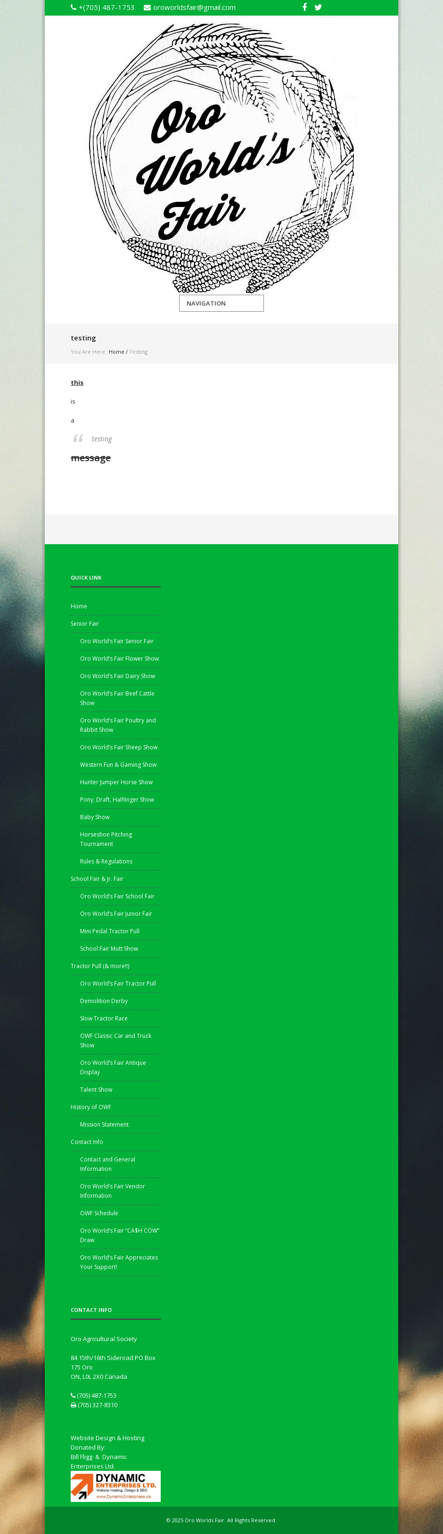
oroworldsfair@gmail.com (194, 7)
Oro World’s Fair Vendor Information (112, 1191)
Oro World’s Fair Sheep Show (118, 747)
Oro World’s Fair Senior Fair (117, 641)
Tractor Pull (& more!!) (100, 966)
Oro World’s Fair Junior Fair (116, 914)
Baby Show (94, 817)
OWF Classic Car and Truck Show (115, 1040)
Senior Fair (85, 624)
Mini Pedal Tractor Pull (109, 931)
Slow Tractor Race (104, 1018)
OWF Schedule (99, 1213)
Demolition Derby (104, 1001)
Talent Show (96, 1090)
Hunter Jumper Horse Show (116, 782)
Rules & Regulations (106, 861)
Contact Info (87, 1142)
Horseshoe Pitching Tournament (106, 839)
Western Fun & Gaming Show (118, 765)
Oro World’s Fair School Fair (117, 896)
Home (116, 351)
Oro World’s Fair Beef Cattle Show (117, 698)
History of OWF (91, 1107)
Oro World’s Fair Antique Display (113, 1067)
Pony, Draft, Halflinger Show (117, 800)
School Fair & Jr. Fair (97, 879)
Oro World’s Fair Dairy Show (117, 676)
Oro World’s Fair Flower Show (119, 659)
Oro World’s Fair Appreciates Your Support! (119, 1262)
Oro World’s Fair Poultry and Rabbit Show (118, 725)
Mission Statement (104, 1124)
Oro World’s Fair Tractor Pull (118, 983)
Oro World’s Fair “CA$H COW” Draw (119, 1235)
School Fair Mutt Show (109, 949)
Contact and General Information (107, 1164)
